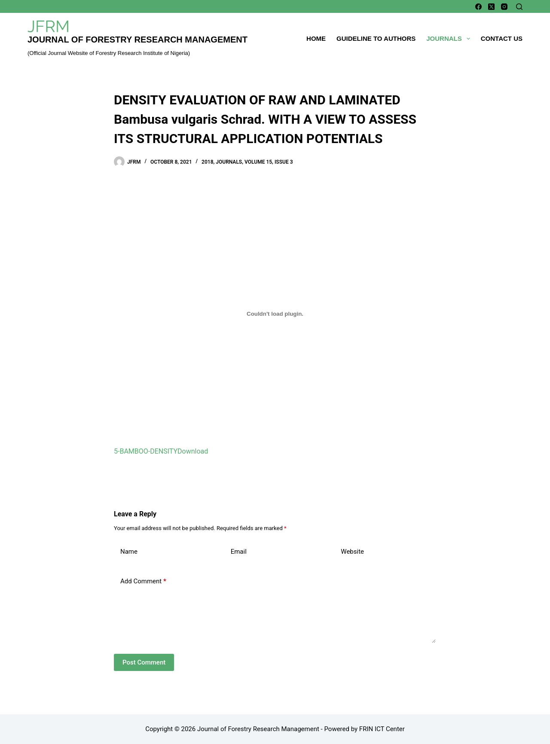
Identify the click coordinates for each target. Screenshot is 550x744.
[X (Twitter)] (491, 6)
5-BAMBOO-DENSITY (145, 451)
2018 (207, 162)
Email (239, 551)
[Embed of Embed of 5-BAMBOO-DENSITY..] (275, 313)
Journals (450, 39)
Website (352, 551)
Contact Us (501, 38)
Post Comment (143, 662)
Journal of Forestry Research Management (138, 39)
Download (192, 451)
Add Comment (143, 581)
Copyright (159, 729)
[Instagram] (504, 6)
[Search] (519, 6)
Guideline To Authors (376, 38)
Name (129, 551)
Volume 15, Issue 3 (268, 162)
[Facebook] (478, 6)
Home (316, 38)
